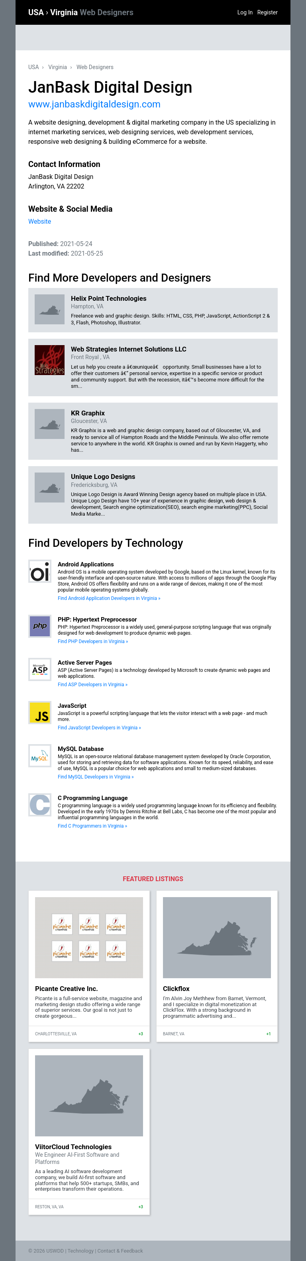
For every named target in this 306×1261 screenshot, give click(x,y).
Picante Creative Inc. (66, 989)
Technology (80, 1251)
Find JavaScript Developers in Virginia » (99, 728)
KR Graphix (88, 413)
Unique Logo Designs (103, 477)
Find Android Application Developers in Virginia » (109, 598)
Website (39, 221)
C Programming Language (93, 798)
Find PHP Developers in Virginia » (93, 641)
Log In (245, 12)
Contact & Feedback (120, 1251)
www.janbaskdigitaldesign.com (94, 104)
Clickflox (176, 989)
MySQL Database (81, 749)
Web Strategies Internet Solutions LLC (128, 349)
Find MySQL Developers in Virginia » (96, 777)
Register (267, 12)
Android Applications (86, 564)
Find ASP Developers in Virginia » (93, 684)
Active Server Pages (85, 662)
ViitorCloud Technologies (73, 1147)
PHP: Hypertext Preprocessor (97, 619)
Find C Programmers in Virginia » (92, 826)
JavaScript (72, 705)
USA (37, 12)
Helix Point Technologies (109, 298)
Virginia (91, 12)
